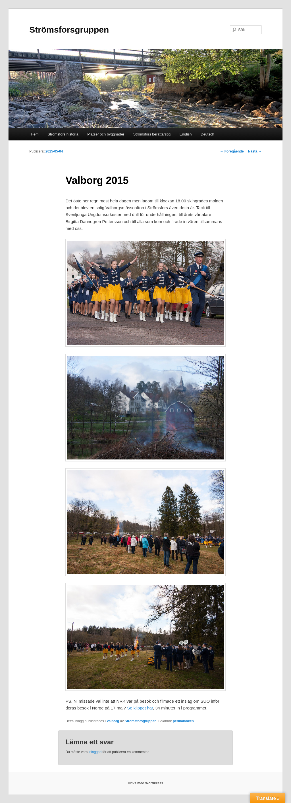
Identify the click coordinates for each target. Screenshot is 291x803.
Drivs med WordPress (145, 783)
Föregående (232, 151)
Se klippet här (140, 707)
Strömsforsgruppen (69, 29)
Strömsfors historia (62, 134)
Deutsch (207, 134)
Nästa (255, 151)
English (186, 134)
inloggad (95, 752)
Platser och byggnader (105, 134)
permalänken (183, 721)
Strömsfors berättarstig (152, 134)
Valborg (113, 721)
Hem (34, 134)
